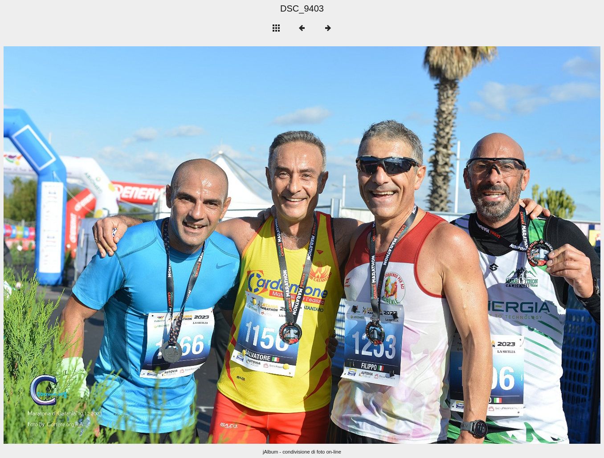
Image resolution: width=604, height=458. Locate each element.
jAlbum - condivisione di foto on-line (302, 451)
